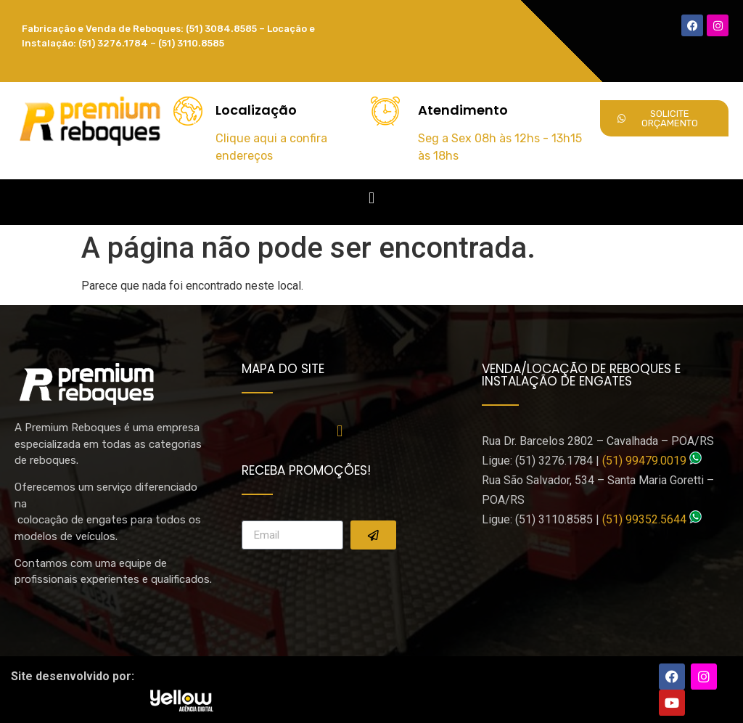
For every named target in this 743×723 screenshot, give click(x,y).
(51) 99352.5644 (644, 519)
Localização (256, 110)
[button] (371, 199)
